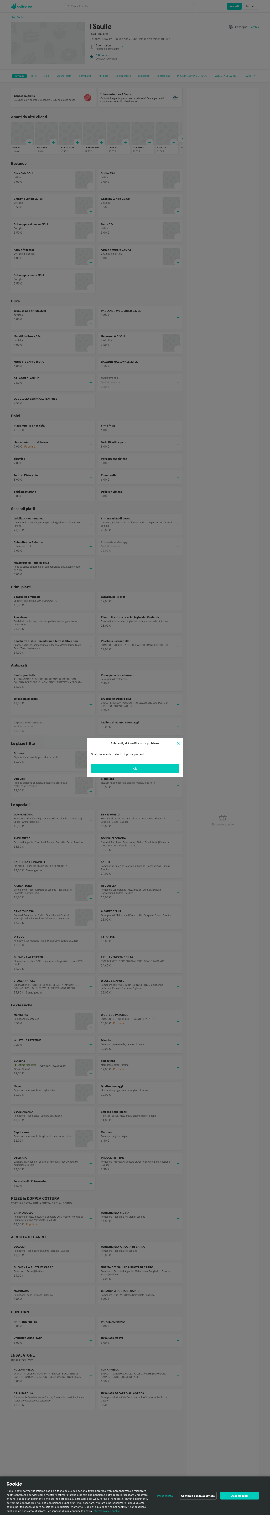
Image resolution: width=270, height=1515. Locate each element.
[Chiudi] (178, 743)
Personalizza (165, 1495)
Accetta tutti (239, 1495)
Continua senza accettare (198, 1495)
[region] (135, 1495)
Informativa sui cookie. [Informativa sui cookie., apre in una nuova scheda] (107, 1511)
